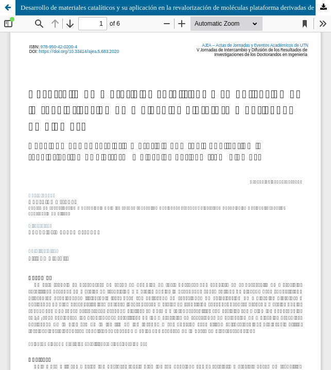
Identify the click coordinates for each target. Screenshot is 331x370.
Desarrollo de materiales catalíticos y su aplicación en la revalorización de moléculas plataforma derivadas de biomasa (176, 7)
